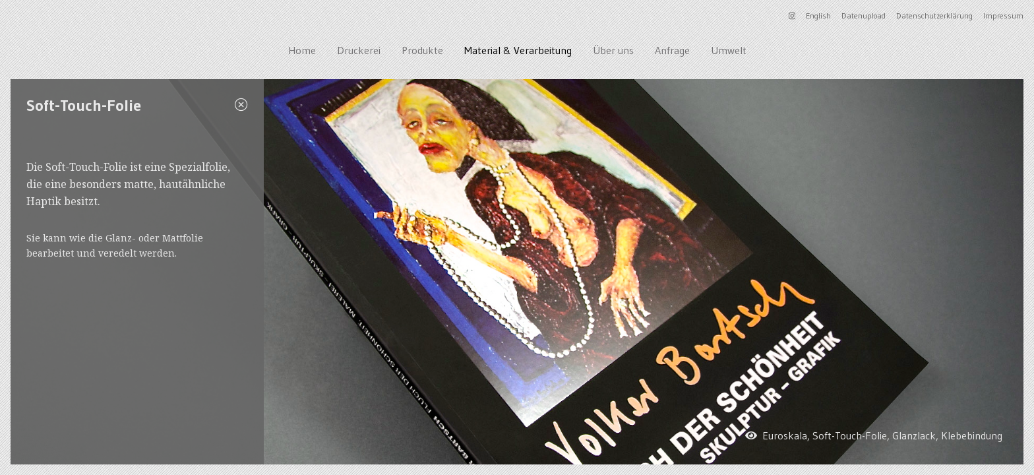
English (818, 15)
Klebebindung (971, 435)
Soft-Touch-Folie (849, 435)
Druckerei (358, 50)
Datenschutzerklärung (934, 15)
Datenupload (863, 15)
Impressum (1003, 15)
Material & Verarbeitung (518, 50)
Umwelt (728, 50)
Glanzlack (914, 435)
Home (302, 50)
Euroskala (784, 435)
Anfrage (672, 50)
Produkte (422, 50)
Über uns (613, 50)
